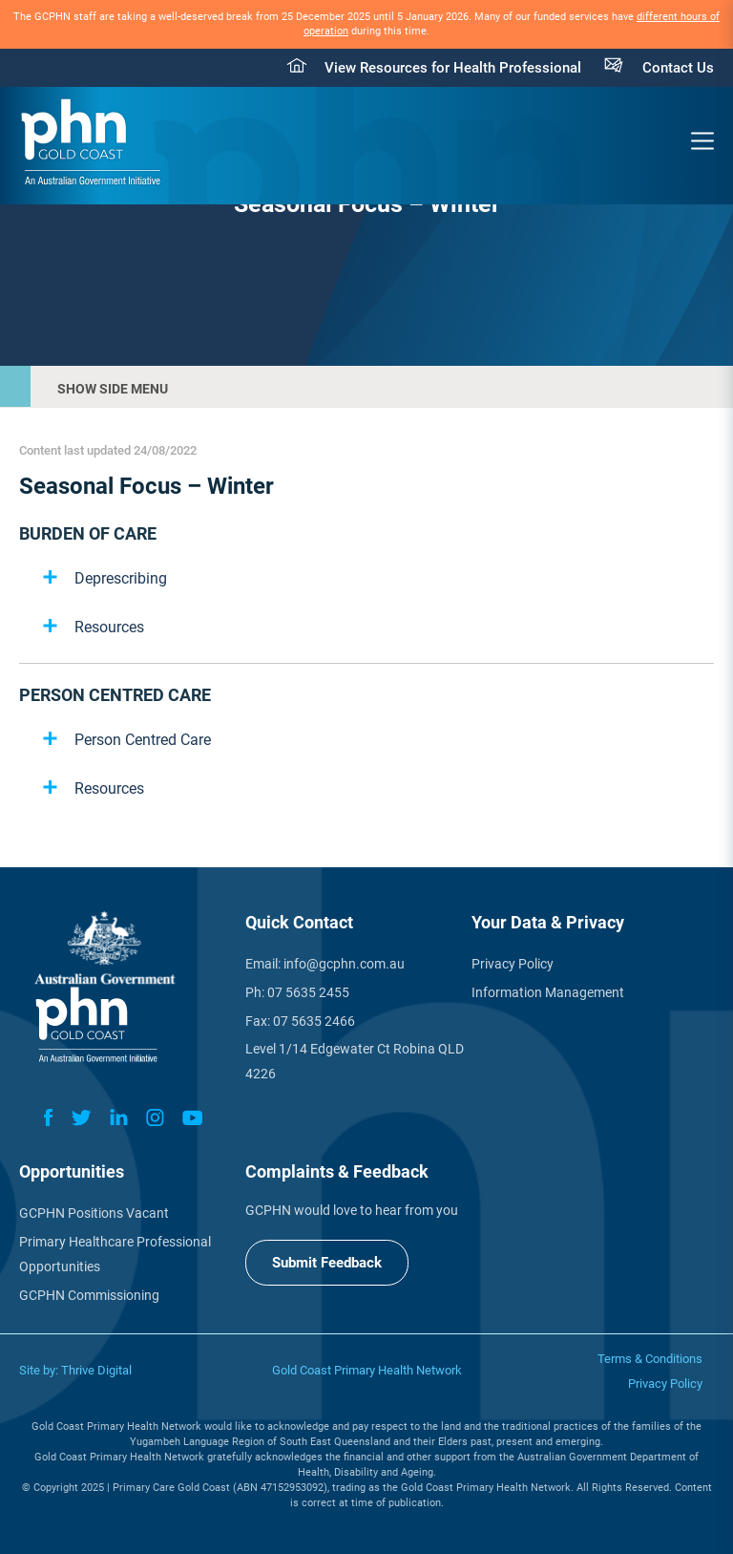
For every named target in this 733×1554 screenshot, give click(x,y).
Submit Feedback (327, 1262)
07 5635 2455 (308, 992)
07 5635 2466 (314, 1021)
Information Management (547, 992)
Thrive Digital (96, 1370)
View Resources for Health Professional (453, 67)
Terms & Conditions (649, 1359)
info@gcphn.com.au (344, 963)
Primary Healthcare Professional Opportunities (115, 1254)
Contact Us (678, 67)
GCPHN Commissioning (89, 1295)
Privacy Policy (512, 963)
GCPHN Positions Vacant (94, 1213)
